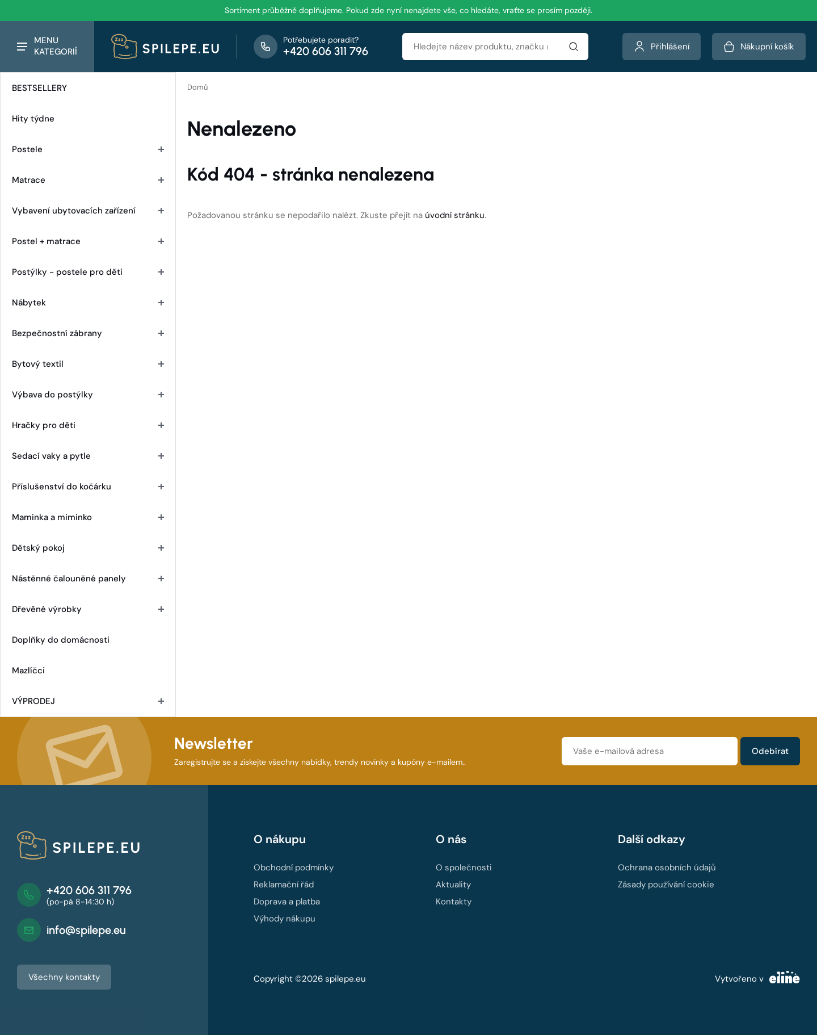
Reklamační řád (284, 884)
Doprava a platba (287, 901)
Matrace (88, 180)
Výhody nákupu (284, 918)
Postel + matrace (88, 241)
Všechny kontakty (64, 977)
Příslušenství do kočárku (88, 486)
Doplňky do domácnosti (61, 640)
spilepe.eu (345, 978)
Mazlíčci (28, 670)
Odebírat (770, 751)
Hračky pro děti (88, 425)
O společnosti (464, 867)
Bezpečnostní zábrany (88, 333)
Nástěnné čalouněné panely (88, 578)
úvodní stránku (455, 215)
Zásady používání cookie (666, 884)
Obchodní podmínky (294, 867)
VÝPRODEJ (88, 701)
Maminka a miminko (88, 517)
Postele (88, 149)
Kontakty (453, 901)
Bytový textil (88, 364)
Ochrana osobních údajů (667, 867)
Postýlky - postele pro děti (88, 272)
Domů (197, 87)
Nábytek (88, 302)
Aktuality (453, 884)
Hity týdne (33, 118)
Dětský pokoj (88, 548)
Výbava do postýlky (88, 394)
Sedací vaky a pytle (88, 456)
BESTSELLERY (39, 88)
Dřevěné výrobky (88, 609)
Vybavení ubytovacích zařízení (88, 210)
